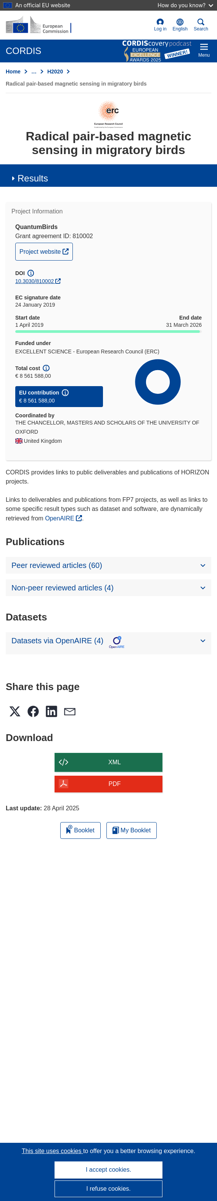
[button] (180, 25)
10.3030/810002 (34, 281)
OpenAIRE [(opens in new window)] (60, 518)
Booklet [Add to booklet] (80, 829)
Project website (46, 251)
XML (114, 762)
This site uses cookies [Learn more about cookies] (52, 1151)
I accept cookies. (108, 1169)
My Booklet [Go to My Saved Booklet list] (132, 830)
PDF (115, 784)
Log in (160, 25)
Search (201, 25)
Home (13, 71)
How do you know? (185, 5)
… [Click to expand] (34, 71)
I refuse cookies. (108, 1188)
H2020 (55, 71)
